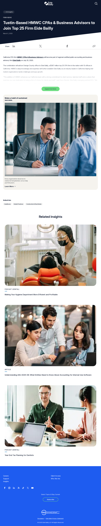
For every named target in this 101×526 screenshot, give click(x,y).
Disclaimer (40, 518)
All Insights (9, 12)
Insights (6, 481)
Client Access (56, 476)
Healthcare (7, 204)
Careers (6, 476)
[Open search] (96, 4)
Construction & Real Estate (33, 204)
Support (6, 479)
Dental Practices (18, 204)
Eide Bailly (17, 60)
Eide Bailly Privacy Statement (55, 518)
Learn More (9, 186)
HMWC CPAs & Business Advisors (30, 57)
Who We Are (55, 479)
